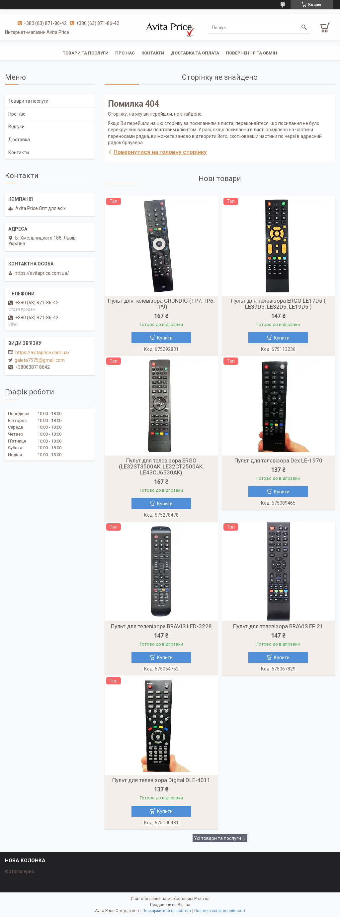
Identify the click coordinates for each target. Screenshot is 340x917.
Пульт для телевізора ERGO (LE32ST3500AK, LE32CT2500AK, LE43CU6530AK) (161, 466)
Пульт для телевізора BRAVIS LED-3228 (161, 626)
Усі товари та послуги (217, 838)
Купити (165, 338)
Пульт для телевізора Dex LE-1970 (278, 460)
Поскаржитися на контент (166, 910)
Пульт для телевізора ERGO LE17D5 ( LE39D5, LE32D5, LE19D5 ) (278, 304)
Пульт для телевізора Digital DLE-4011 (161, 780)
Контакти (152, 53)
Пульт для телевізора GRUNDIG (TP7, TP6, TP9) (161, 304)
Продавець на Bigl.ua (170, 904)
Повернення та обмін (251, 53)
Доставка (19, 139)
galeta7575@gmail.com (40, 360)
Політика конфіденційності (219, 910)
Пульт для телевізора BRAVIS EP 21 (278, 626)
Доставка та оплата (195, 53)
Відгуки (16, 126)
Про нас (125, 53)
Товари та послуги (86, 53)
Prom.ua (202, 898)
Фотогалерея (19, 871)
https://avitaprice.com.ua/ (42, 352)
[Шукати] (304, 27)
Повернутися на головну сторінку (160, 152)
